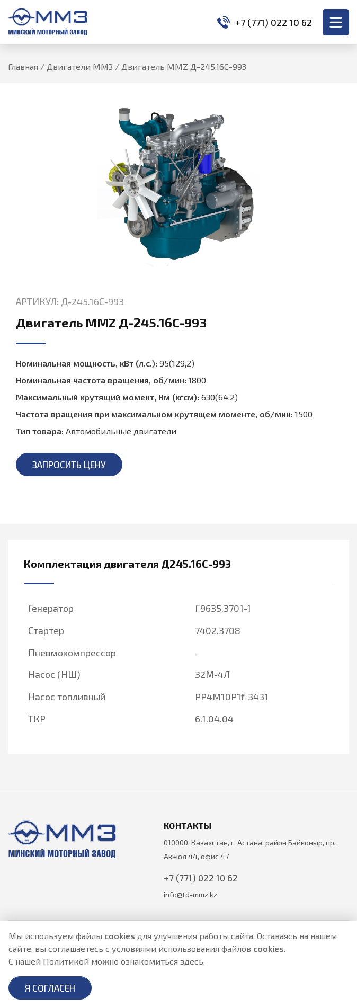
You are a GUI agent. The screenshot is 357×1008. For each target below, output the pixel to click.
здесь (191, 961)
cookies (119, 936)
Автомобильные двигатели (121, 431)
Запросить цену (69, 464)
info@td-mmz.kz (190, 894)
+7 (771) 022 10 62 (264, 22)
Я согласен (50, 988)
